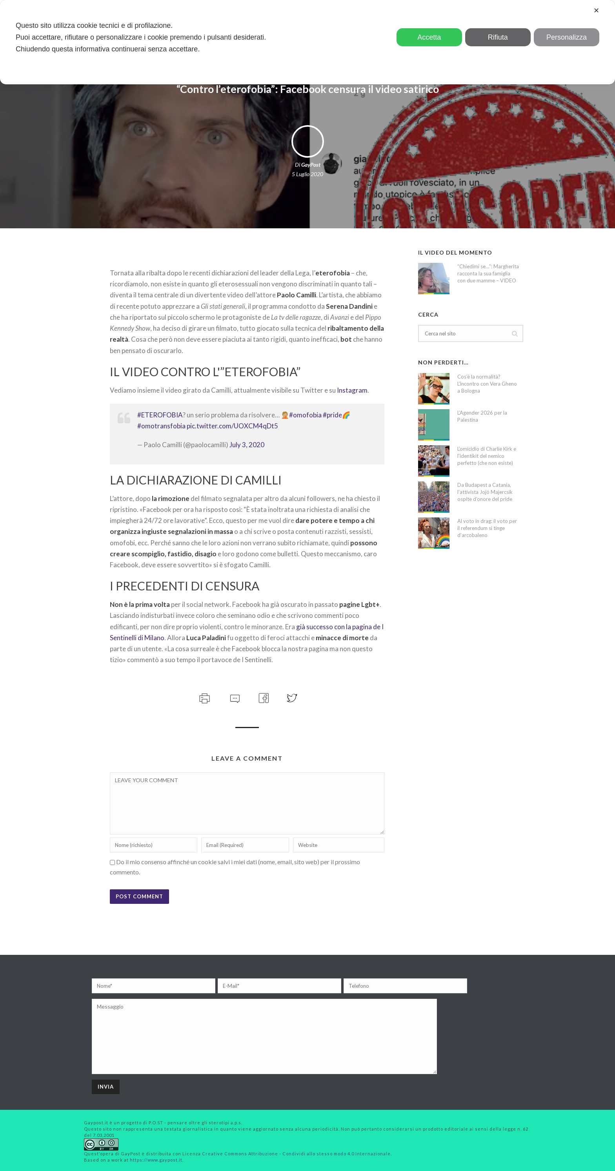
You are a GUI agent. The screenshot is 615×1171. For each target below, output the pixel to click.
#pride (332, 415)
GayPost (310, 164)
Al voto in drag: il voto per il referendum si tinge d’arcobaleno (487, 528)
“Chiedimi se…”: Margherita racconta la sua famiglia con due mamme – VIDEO (488, 273)
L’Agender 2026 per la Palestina (482, 416)
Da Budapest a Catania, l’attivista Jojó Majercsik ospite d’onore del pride (485, 492)
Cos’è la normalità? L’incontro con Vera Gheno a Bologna (487, 383)
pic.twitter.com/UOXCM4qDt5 (232, 426)
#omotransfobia (161, 426)
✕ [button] (596, 11)
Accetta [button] (429, 37)
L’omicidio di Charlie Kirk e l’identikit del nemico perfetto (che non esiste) (486, 456)
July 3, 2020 (246, 445)
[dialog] (307, 42)
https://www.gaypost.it (156, 1159)
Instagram (352, 390)
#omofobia (305, 415)
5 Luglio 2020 (307, 174)
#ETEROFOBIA (160, 415)
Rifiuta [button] (498, 37)
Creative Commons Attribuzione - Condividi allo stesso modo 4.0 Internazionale (296, 1153)
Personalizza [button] (566, 37)
